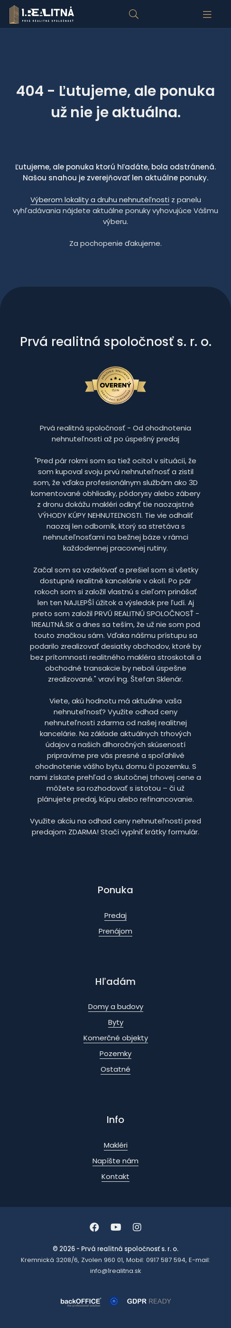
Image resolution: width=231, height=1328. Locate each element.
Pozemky (115, 1053)
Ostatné (115, 1069)
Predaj (115, 915)
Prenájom (115, 931)
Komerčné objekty (115, 1038)
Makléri (116, 1145)
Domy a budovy (115, 1006)
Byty (115, 1022)
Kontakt (115, 1176)
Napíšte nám (115, 1161)
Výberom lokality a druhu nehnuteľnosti (99, 200)
